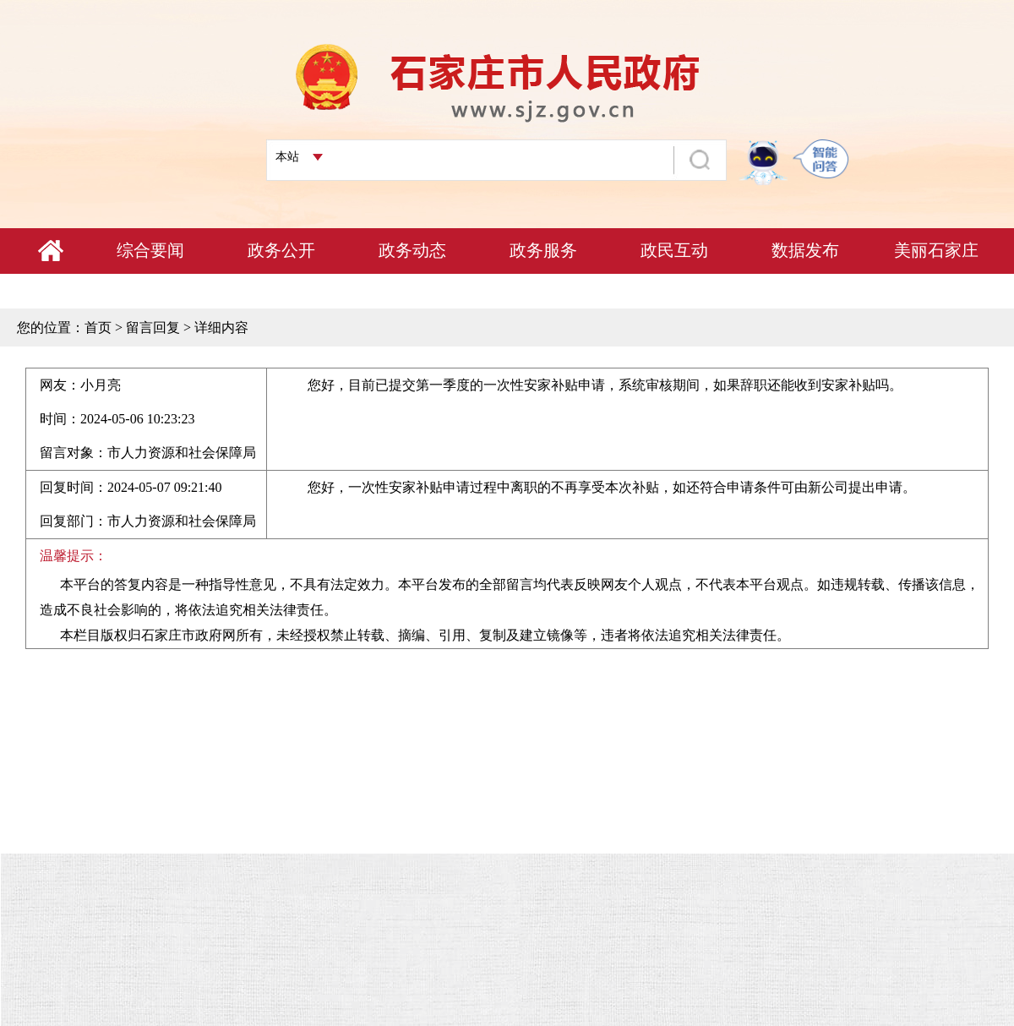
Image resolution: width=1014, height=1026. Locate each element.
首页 (98, 327)
